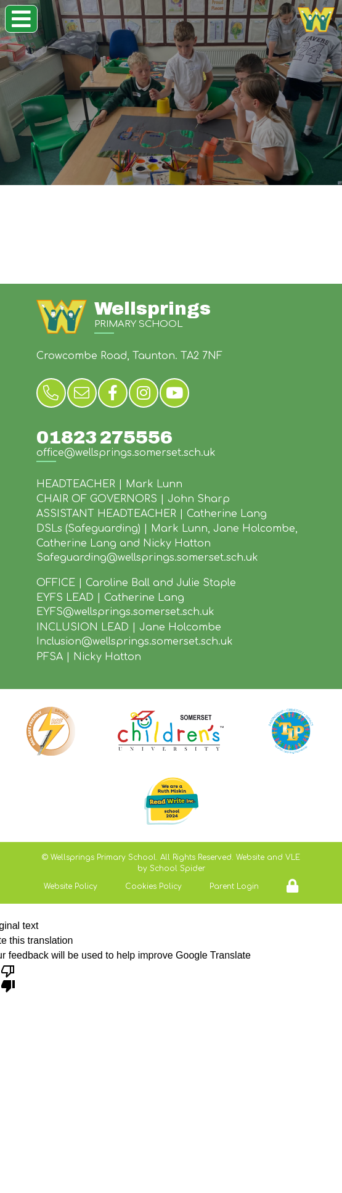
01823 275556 (104, 437)
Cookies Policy (153, 886)
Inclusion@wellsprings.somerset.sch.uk (134, 641)
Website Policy (70, 886)
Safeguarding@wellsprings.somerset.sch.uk (147, 557)
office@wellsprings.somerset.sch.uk (126, 452)
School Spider (177, 868)
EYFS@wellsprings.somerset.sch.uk (125, 611)
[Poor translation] (8, 978)
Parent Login (234, 886)
